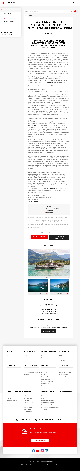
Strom (9, 351)
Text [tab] (26, 15)
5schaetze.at (34, 136)
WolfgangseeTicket (51, 82)
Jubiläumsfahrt (32, 125)
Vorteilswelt (64, 365)
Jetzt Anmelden (40, 440)
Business (43, 357)
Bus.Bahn (44, 365)
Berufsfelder (27, 400)
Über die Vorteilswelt (64, 370)
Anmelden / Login (48, 331)
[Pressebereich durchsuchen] (48, 11)
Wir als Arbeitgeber (29, 396)
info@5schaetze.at (33, 201)
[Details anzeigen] (68, 277)
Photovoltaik (64, 351)
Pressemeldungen (8, 10)
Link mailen (49, 212)
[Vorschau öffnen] (49, 262)
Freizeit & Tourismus (47, 381)
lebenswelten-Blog (12, 400)
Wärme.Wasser (29, 351)
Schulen (26, 374)
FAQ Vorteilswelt (63, 374)
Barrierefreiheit (45, 383)
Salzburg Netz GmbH (9, 21)
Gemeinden (62, 360)
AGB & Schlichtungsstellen (26, 464)
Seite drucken (49, 210)
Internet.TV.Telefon (48, 351)
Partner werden (63, 377)
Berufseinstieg (28, 407)
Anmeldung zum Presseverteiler (7, 33)
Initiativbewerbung (29, 411)
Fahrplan (43, 374)
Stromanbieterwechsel (47, 402)
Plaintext (42, 208)
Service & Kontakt (48, 391)
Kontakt (43, 396)
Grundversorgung (50, 464)
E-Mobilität (11, 365)
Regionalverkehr (45, 379)
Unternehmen (7, 13)
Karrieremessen (28, 409)
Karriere (27, 391)
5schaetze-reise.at (50, 188)
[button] (76, 11)
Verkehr (6, 16)
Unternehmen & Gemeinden (32, 372)
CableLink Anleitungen (47, 400)
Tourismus (6, 18)
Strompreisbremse (66, 391)
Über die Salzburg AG (14, 391)
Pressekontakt (7, 29)
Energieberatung (30, 365)
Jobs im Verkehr (45, 370)
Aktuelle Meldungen (46, 372)
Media (4, 25)
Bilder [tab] (30, 15)
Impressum (43, 464)
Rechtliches (44, 386)
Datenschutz (36, 464)
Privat (8, 355)
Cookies (57, 464)
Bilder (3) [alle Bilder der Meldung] (48, 246)
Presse (9, 398)
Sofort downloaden (39, 236)
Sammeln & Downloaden (59, 237)
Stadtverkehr (44, 377)
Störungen (44, 409)
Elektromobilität (11, 370)
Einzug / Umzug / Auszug (48, 405)
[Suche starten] (71, 11)
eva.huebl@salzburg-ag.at (48, 313)
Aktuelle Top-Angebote (65, 372)
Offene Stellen (28, 398)
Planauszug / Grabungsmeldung (50, 407)
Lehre (25, 405)
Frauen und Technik (29, 402)
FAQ (42, 398)
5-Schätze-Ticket (38, 179)
